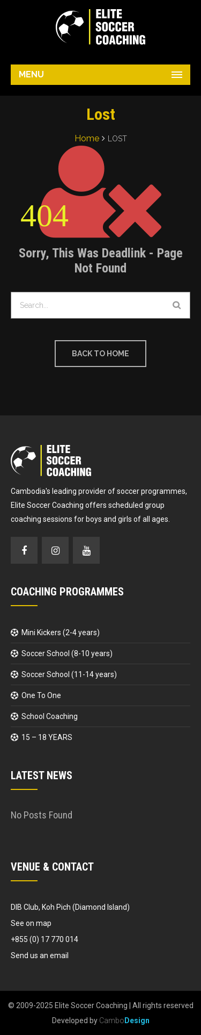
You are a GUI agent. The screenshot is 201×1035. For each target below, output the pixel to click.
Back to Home (100, 353)
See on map (31, 923)
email (59, 955)
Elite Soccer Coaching (91, 1005)
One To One (41, 695)
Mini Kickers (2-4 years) (60, 632)
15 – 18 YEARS (46, 737)
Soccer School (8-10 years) (67, 653)
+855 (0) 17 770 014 (44, 939)
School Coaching (49, 716)
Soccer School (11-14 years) (69, 674)
